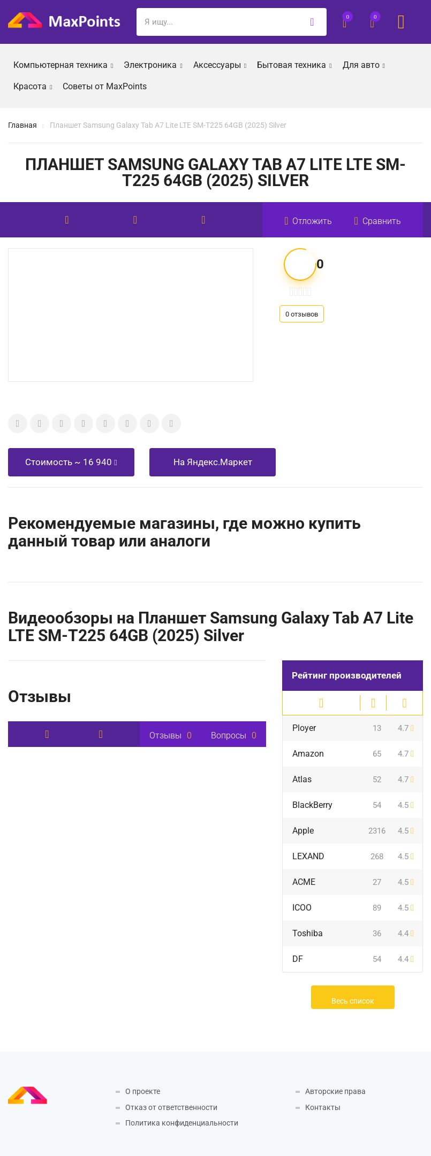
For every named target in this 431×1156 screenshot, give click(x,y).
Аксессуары (219, 64)
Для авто (364, 64)
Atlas (302, 779)
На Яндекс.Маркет (212, 462)
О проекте (142, 1091)
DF (297, 959)
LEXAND (308, 856)
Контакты (323, 1107)
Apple (303, 831)
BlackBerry (312, 805)
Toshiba (307, 933)
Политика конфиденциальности (181, 1123)
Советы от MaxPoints (105, 86)
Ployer (304, 728)
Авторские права (335, 1091)
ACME (303, 882)
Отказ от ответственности (171, 1107)
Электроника (153, 64)
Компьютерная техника (63, 64)
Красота (32, 85)
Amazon (308, 754)
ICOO (302, 908)
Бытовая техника (294, 64)
